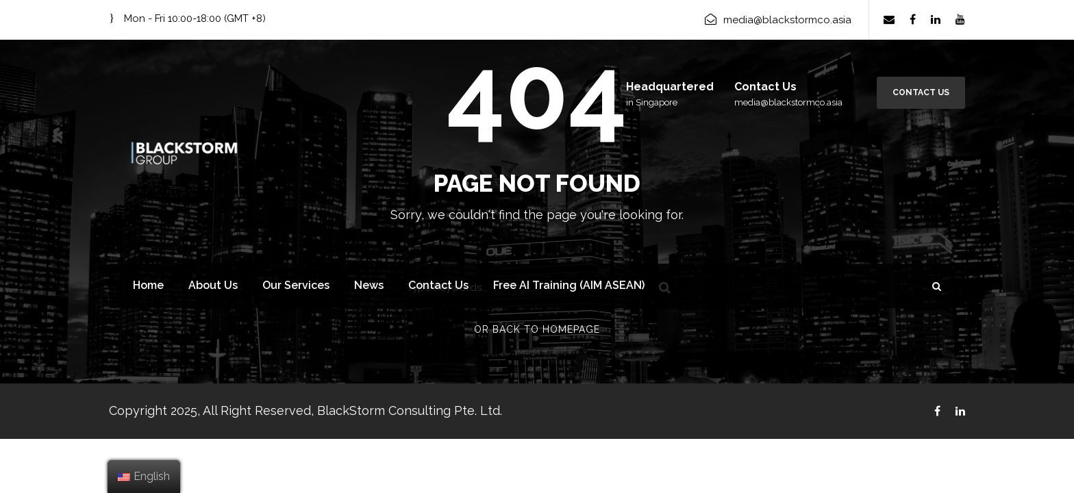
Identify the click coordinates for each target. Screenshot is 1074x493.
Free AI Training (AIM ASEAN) (569, 285)
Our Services (295, 285)
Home (148, 285)
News (369, 285)
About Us (213, 285)
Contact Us (920, 92)
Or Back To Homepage (537, 329)
